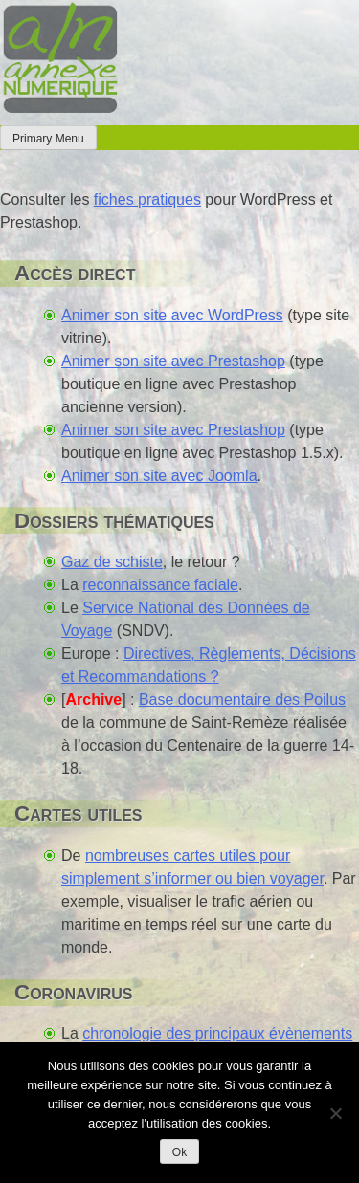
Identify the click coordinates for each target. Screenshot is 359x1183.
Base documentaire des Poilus (242, 699)
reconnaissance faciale (160, 585)
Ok (179, 1152)
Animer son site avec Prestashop (173, 361)
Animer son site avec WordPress (172, 315)
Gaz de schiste (112, 562)
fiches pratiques (147, 199)
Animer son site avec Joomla (159, 476)
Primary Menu (48, 138)
